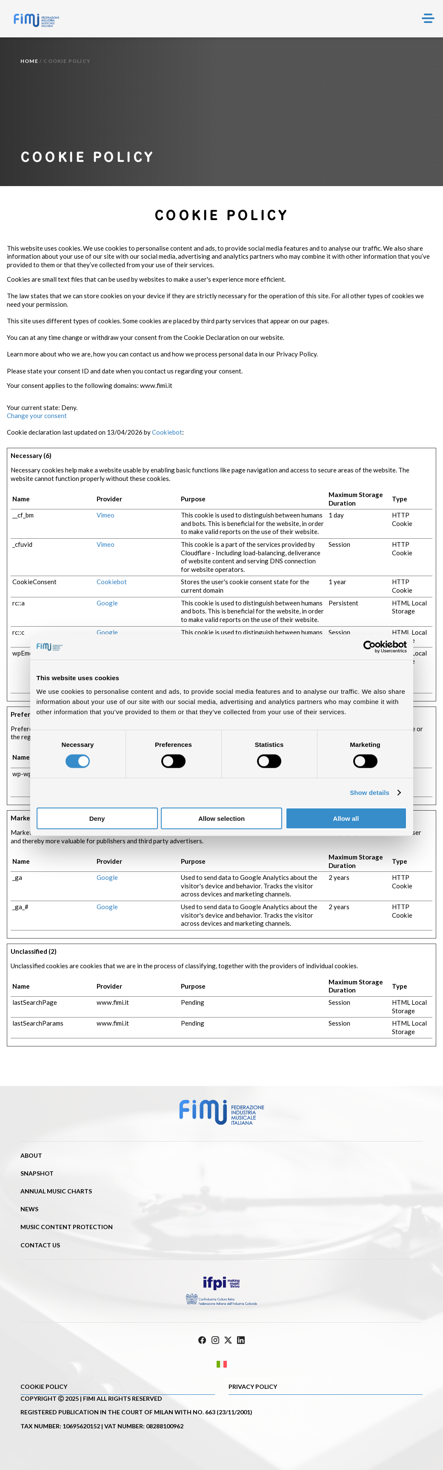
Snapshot (37, 1173)
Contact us (40, 1245)
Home (29, 61)
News (29, 1209)
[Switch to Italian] (221, 1364)
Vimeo (105, 515)
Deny (97, 818)
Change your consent (37, 415)
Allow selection (221, 818)
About (31, 1155)
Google (107, 603)
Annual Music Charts (56, 1191)
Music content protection (66, 1226)
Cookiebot (167, 432)
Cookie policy (43, 1386)
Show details (369, 792)
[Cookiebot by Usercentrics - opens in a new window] (369, 647)
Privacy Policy (253, 1386)
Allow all (346, 818)
